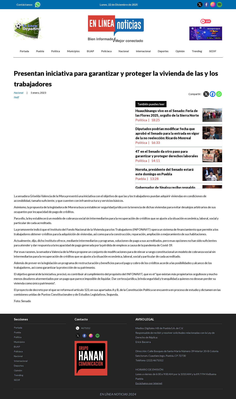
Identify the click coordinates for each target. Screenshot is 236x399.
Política (55, 51)
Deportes (163, 51)
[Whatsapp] (219, 94)
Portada (24, 51)
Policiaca (106, 51)
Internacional (143, 51)
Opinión (180, 51)
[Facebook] (212, 94)
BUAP (90, 51)
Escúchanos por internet (148, 383)
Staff (16, 97)
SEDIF (212, 51)
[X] (206, 94)
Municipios (73, 51)
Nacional (124, 51)
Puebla (40, 51)
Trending (197, 51)
